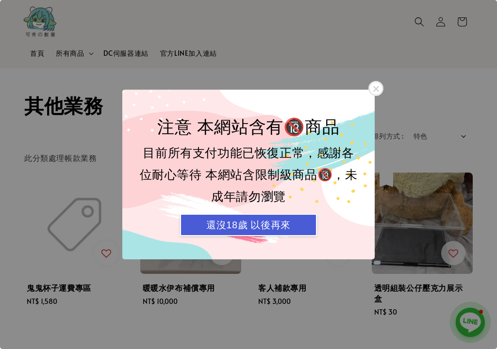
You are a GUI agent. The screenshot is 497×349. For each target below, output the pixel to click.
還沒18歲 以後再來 (248, 225)
